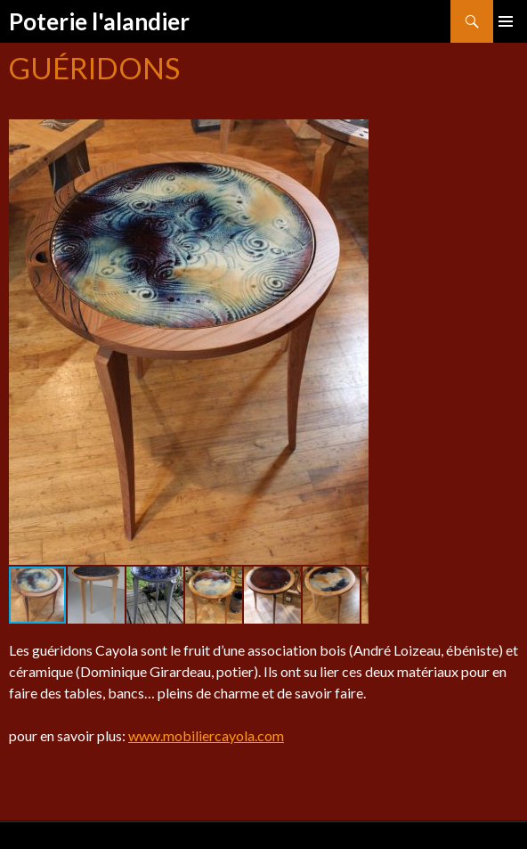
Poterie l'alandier (99, 21)
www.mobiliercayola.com (206, 735)
